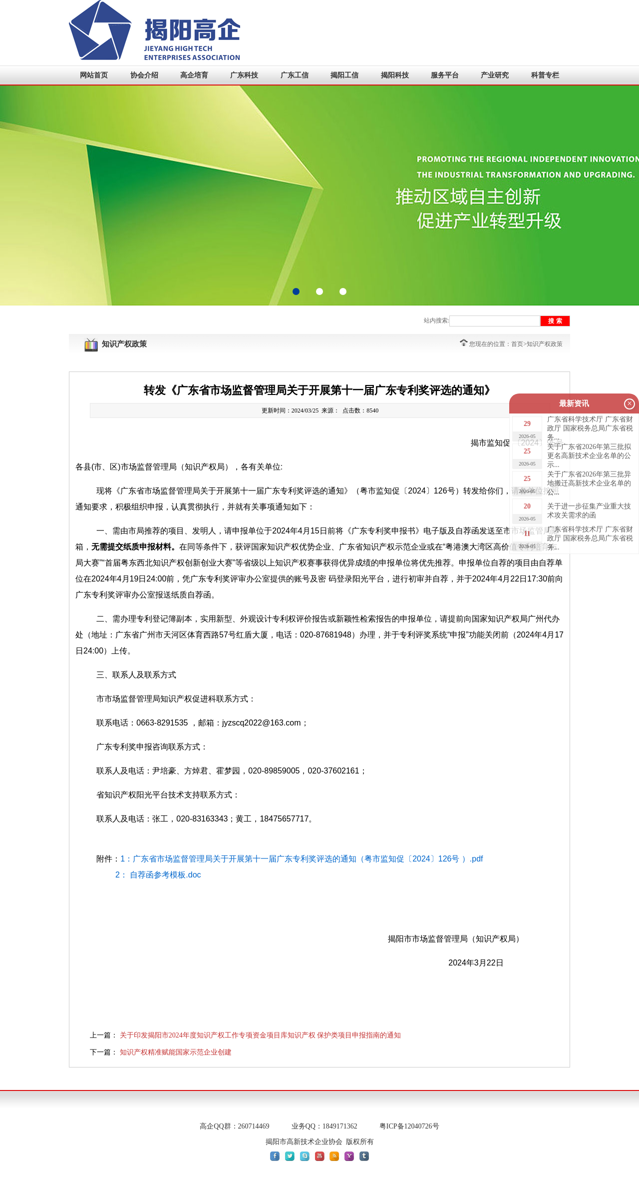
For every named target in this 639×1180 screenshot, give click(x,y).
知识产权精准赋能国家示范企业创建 (176, 1052)
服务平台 (445, 75)
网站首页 (94, 75)
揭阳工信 (344, 75)
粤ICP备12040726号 (409, 1126)
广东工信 (295, 75)
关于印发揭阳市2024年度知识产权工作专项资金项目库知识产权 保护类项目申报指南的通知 (260, 1035)
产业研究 (495, 75)
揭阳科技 (395, 75)
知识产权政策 (545, 344)
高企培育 (194, 75)
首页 (517, 344)
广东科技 (244, 75)
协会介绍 (144, 75)
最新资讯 (574, 404)
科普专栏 (545, 75)
